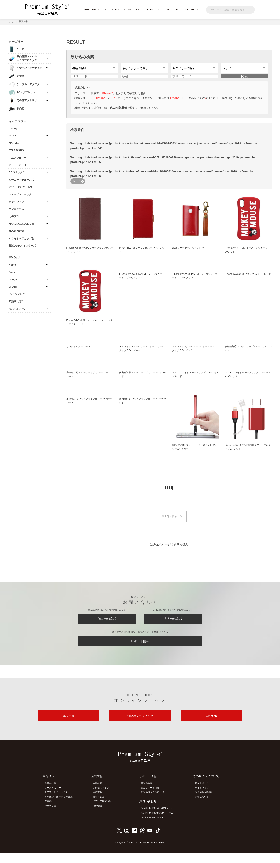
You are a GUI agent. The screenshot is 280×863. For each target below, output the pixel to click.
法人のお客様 (173, 625)
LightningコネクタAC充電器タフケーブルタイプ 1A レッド (248, 452)
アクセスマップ (103, 798)
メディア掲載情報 (104, 811)
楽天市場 (68, 726)
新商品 (20, 107)
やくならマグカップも (21, 237)
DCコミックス (17, 171)
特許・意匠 (100, 807)
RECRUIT (191, 9)
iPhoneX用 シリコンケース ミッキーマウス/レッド (248, 253)
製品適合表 (148, 794)
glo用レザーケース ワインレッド (190, 251)
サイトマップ (203, 798)
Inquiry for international (154, 827)
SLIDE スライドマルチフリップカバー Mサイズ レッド (248, 379)
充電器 (49, 811)
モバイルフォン (17, 307)
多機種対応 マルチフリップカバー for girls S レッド (87, 405)
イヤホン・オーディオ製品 (60, 807)
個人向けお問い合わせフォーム (158, 818)
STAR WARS (16, 149)
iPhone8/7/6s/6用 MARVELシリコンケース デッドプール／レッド (195, 280)
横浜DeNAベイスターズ (22, 244)
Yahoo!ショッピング (140, 726)
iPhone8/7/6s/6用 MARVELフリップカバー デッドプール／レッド (142, 280)
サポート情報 (140, 649)
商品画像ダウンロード (154, 802)
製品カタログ (53, 815)
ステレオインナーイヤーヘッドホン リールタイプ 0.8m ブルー (142, 352)
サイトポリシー (204, 794)
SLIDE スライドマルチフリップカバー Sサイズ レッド (195, 379)
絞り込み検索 (82, 55)
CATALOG (172, 9)
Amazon (211, 726)
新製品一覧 (51, 794)
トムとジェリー (17, 156)
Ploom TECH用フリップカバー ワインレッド (142, 253)
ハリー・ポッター (19, 163)
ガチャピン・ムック (20, 193)
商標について (203, 807)
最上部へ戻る (169, 522)
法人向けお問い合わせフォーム (158, 822)
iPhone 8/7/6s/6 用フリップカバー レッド (248, 280)
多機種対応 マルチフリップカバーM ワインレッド (89, 379)
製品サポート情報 (151, 798)
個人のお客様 (106, 625)
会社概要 (99, 794)
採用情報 (99, 815)
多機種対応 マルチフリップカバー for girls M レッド (140, 405)
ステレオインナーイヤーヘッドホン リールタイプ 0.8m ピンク (195, 352)
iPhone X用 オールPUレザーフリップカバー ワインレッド (90, 253)
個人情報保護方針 (205, 802)
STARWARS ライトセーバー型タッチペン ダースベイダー (194, 452)
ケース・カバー (54, 798)
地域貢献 (99, 802)
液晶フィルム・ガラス (57, 802)
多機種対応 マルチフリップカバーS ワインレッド (142, 379)
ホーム (11, 21)
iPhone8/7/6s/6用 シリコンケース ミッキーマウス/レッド (90, 326)
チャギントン (16, 200)
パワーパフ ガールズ (20, 185)
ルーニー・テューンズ (21, 178)
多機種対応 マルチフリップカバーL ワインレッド (248, 352)
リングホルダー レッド (79, 350)
